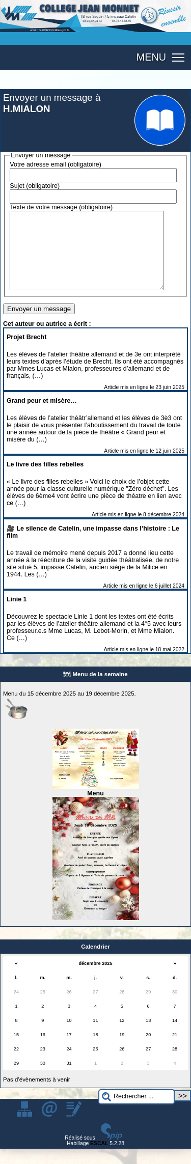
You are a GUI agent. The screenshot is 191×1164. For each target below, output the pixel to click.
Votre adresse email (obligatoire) (55, 164)
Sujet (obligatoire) (35, 185)
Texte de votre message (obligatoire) (61, 207)
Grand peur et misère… (42, 416)
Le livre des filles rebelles (45, 479)
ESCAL (99, 1158)
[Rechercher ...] (136, 1112)
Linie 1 (17, 614)
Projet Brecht (26, 352)
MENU (151, 57)
